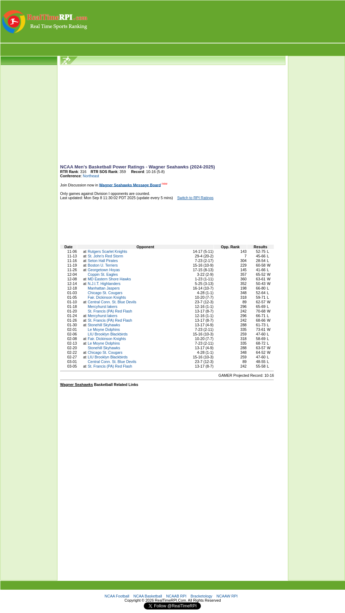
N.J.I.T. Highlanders (104, 283)
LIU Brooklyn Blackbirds (108, 334)
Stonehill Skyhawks (104, 325)
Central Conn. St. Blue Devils (112, 302)
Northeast (91, 176)
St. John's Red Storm (105, 256)
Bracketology (201, 596)
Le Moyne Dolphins (104, 329)
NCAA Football (117, 596)
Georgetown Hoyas (104, 270)
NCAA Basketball (148, 596)
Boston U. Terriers (103, 265)
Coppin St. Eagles (103, 274)
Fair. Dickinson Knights (107, 297)
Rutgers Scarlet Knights (107, 251)
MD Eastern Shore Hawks (109, 279)
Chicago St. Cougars (105, 293)
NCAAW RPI (227, 596)
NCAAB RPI (176, 596)
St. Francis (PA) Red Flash (110, 311)
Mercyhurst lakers (102, 306)
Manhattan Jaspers (104, 288)
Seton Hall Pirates (103, 260)
